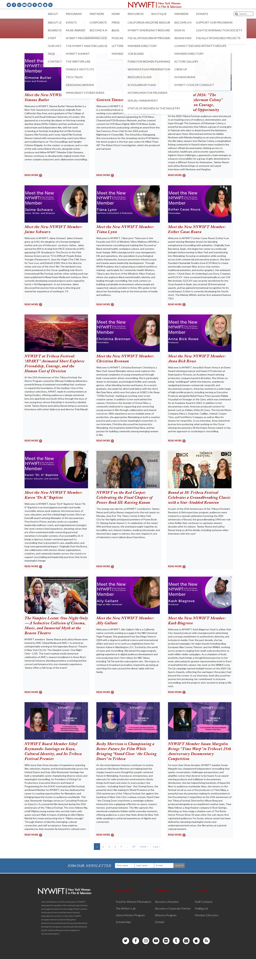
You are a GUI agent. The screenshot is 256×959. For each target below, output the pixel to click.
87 (134, 846)
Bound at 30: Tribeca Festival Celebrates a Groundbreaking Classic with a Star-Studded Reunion (199, 498)
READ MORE (31, 175)
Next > (144, 846)
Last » (156, 846)
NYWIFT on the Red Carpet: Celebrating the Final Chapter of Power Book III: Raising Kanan (124, 498)
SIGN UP (179, 865)
